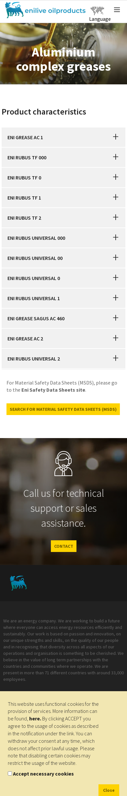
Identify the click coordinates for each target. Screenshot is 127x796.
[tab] (63, 137)
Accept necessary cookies (43, 773)
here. (35, 718)
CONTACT (63, 546)
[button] (116, 137)
